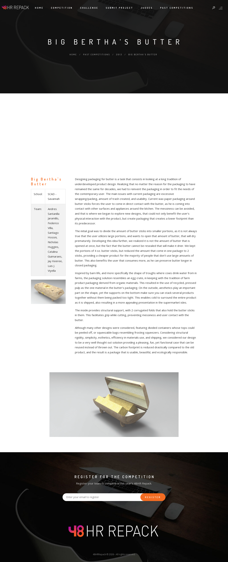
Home (39, 7)
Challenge (89, 7)
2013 (119, 54)
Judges (147, 7)
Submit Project (119, 7)
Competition (62, 7)
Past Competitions (176, 7)
